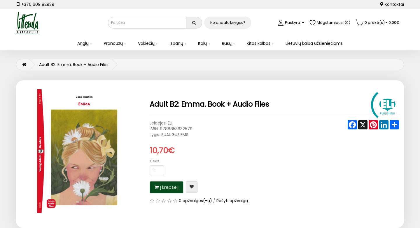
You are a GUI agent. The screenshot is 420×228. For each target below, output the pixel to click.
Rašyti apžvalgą (232, 201)
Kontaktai (391, 4)
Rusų (227, 43)
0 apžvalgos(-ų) (195, 201)
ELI (170, 123)
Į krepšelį (169, 187)
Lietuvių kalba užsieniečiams (314, 43)
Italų (202, 43)
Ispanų (176, 43)
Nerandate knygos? (227, 22)
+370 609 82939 (35, 4)
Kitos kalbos (258, 43)
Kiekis (154, 160)
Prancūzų (113, 43)
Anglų (83, 43)
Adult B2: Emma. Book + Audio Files (73, 64)
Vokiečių (146, 43)
